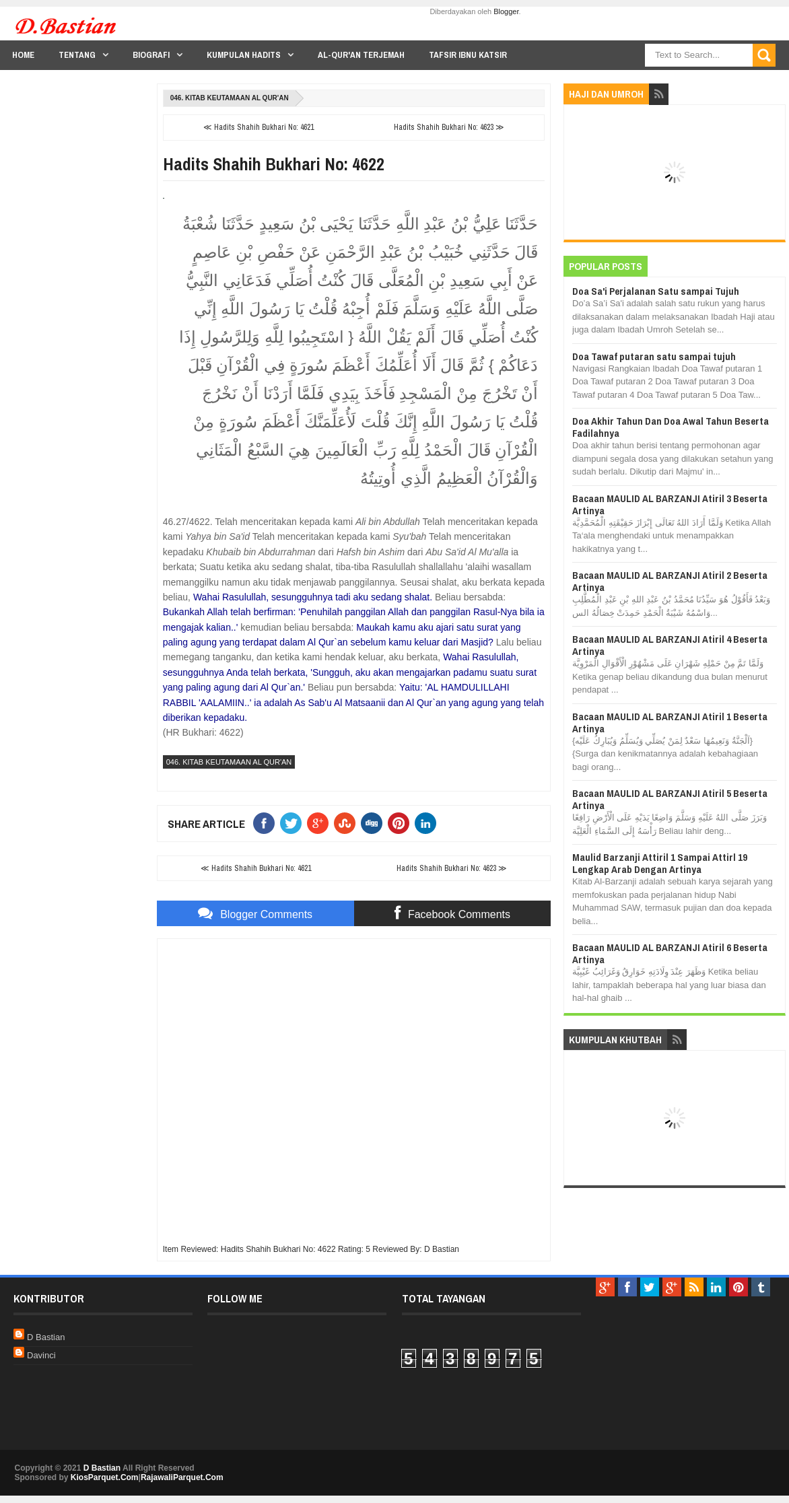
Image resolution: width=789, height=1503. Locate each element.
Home (23, 55)
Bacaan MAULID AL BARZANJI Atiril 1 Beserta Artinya (669, 722)
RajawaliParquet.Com (182, 1477)
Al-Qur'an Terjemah (361, 55)
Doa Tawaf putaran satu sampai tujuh (654, 356)
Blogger (505, 11)
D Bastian (46, 1337)
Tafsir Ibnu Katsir (468, 55)
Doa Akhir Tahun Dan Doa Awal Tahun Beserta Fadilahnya (670, 427)
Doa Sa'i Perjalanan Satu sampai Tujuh (655, 291)
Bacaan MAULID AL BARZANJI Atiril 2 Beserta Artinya (669, 581)
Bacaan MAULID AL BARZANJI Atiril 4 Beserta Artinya (669, 645)
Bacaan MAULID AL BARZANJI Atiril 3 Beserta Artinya (669, 504)
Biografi (151, 55)
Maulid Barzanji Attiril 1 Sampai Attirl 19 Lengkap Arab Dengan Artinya (659, 863)
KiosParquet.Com (105, 1477)
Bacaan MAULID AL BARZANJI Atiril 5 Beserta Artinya (669, 799)
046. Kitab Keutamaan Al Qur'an (229, 98)
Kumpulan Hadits (244, 55)
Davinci (41, 1355)
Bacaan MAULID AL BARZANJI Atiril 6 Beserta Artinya (669, 953)
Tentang (77, 55)
